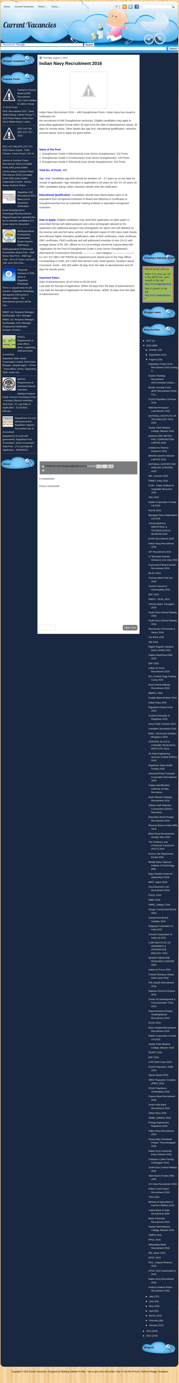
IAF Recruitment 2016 (159, 551)
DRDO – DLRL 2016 (159, 599)
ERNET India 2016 (158, 480)
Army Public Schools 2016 (162, 724)
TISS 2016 (153, 1197)
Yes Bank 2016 (156, 637)
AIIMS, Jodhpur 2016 (159, 904)
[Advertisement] (88, 593)
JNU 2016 (153, 497)
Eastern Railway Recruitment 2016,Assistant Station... (162, 379)
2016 (149, 345)
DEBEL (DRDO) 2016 (159, 1118)
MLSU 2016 (154, 573)
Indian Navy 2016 (157, 702)
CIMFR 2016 (155, 1235)
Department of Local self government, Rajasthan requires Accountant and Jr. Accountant (19, 425)
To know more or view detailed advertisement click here (71, 306)
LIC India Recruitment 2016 (162, 1184)
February (154, 1320)
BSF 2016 (153, 594)
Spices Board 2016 (158, 1075)
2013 (149, 1331)
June (152, 1301)
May (151, 1306)
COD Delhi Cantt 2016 (160, 1062)
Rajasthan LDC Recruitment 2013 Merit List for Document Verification (26, 199)
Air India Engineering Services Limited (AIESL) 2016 (162, 757)
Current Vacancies (24, 6)
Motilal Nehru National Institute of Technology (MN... (161, 865)
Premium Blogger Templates (154, 1371)
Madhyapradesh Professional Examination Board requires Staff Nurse (25, 238)
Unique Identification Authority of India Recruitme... (159, 789)
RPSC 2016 (154, 1257)
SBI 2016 (153, 642)
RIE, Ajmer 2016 (156, 1253)
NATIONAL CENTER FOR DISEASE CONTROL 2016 (162, 468)
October (153, 350)
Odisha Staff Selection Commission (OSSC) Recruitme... (160, 809)
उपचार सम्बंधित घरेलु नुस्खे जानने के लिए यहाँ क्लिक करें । (73, 435)
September (155, 354)
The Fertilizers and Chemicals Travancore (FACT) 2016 (161, 845)
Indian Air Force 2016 (159, 969)
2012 (149, 1335)
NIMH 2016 (154, 899)
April (151, 1311)
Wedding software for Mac (73, 1371)
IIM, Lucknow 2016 (158, 476)
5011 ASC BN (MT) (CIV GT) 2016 (24, 132)
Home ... (42, 6)
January (153, 1325)
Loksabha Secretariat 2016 (162, 728)
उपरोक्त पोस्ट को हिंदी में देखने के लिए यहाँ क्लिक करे (65, 314)
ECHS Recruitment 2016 (161, 538)
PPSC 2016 (154, 1239)
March (152, 1315)
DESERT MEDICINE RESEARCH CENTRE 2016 (161, 961)
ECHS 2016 (154, 1022)
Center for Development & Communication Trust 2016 (161, 1003)
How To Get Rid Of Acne (128, 1371)
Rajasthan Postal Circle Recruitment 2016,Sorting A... (163, 367)
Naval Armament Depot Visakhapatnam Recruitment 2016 (160, 1014)
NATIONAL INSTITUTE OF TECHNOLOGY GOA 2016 (162, 419)
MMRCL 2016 (155, 693)
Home (7, 6)
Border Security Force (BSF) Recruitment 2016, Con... (162, 391)
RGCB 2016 (154, 510)
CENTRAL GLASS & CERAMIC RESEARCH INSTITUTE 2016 (161, 745)
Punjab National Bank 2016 (162, 697)
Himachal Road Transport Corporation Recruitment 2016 (162, 777)
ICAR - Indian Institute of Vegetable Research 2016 (161, 489)
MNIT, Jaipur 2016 (157, 882)
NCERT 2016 (155, 1052)
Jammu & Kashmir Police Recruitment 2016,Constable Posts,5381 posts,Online (17, 164)
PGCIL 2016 (154, 895)
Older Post (130, 627)
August (153, 359)
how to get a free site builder (101, 1371)
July (151, 1296)
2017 (149, 340)
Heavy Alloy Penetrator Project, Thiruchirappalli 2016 (161, 1143)
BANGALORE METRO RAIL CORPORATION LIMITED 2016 (161, 439)
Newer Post (47, 627)
